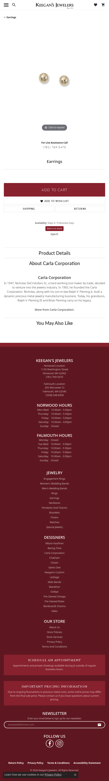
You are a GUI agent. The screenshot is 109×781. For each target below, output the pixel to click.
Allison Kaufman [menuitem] (54, 543)
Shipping (29, 208)
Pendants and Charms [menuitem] (54, 507)
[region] (54, 81)
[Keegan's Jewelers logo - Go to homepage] (54, 5)
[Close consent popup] (75, 775)
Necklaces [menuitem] (54, 503)
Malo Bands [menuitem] (54, 582)
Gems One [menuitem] (55, 567)
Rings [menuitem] (54, 493)
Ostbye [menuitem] (54, 591)
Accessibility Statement (86, 763)
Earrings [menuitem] (54, 498)
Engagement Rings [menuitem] (54, 478)
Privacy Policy (54, 641)
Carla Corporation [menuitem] (54, 553)
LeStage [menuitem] (54, 577)
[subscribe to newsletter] (99, 725)
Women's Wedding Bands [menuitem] (54, 483)
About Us (54, 627)
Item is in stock (54, 228)
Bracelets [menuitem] (54, 512)
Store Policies (54, 632)
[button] (14, 5)
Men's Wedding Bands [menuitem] (54, 488)
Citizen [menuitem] (54, 562)
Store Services (55, 637)
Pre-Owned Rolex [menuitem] (54, 601)
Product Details (54, 253)
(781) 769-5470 (54, 147)
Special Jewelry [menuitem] (54, 527)
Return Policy (16, 763)
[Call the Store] (54, 377)
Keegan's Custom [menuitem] (54, 572)
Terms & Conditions (58, 763)
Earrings (11, 17)
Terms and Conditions (54, 646)
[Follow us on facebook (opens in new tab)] (50, 743)
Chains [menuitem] (54, 517)
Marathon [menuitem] (54, 587)
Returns (80, 208)
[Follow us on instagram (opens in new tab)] (59, 743)
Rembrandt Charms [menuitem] (54, 606)
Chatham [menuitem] (54, 557)
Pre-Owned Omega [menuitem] (55, 596)
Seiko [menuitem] (54, 611)
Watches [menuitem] (54, 522)
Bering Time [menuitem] (54, 548)
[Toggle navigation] (6, 5)
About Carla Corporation (54, 263)
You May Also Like (54, 323)
